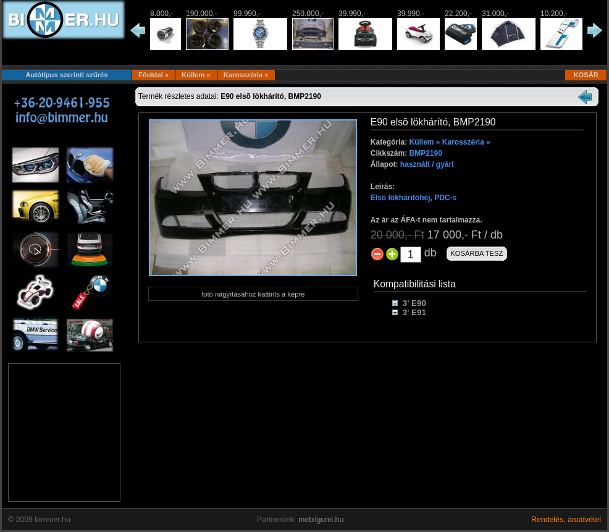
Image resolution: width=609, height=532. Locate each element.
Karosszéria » (246, 74)
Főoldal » (153, 74)
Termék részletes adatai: (229, 96)
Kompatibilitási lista (415, 284)
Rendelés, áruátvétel (566, 519)
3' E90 (414, 303)
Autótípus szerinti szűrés (66, 74)
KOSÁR (585, 74)
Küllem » (196, 74)
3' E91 (414, 312)
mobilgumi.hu (320, 519)
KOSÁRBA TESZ (476, 253)
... (349, 519)
